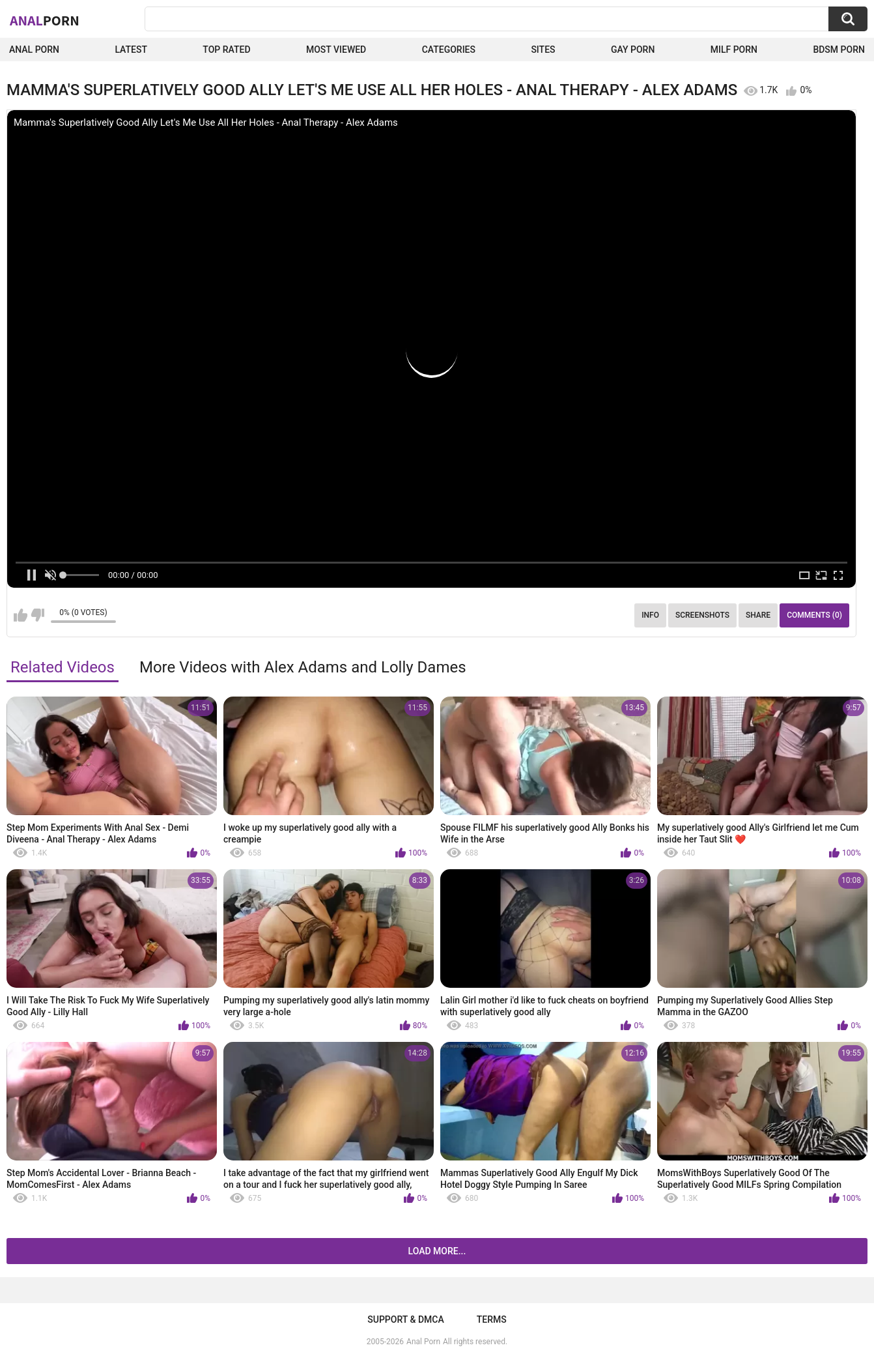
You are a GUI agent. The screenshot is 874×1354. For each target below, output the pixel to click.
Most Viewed (336, 49)
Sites (543, 49)
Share (758, 615)
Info (650, 615)
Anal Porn (34, 49)
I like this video (20, 615)
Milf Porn (734, 49)
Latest (131, 49)
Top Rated (226, 49)
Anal (44, 20)
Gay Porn (633, 49)
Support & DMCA (405, 1319)
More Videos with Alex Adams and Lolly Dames (302, 667)
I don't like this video (37, 615)
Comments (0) (814, 615)
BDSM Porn (839, 49)
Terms (492, 1319)
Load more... (437, 1251)
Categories (448, 49)
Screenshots (702, 615)
